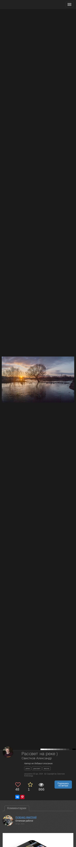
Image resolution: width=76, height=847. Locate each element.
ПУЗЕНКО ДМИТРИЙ (26, 817)
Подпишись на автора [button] (63, 784)
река (28, 768)
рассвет (36, 768)
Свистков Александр (37, 758)
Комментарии (16, 808)
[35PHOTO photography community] (16, 4)
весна (46, 768)
